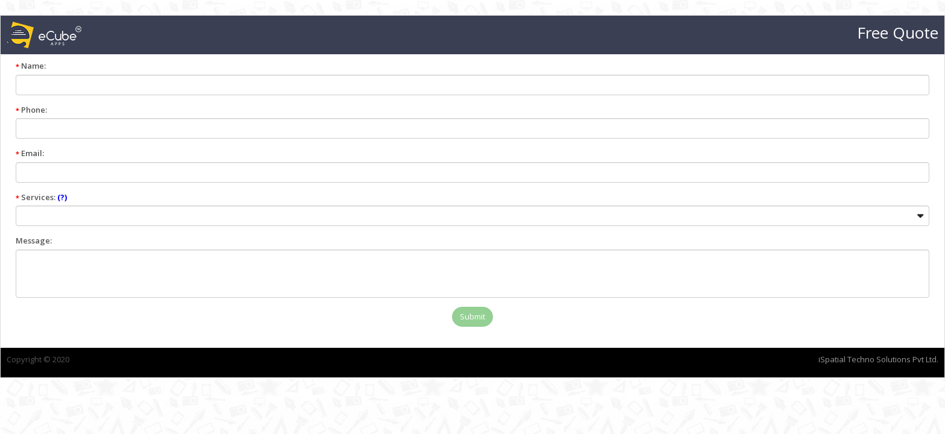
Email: (306, 153)
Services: (318, 197)
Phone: (308, 109)
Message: (310, 240)
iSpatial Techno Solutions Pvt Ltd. (602, 359)
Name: (307, 65)
